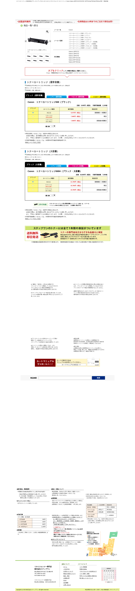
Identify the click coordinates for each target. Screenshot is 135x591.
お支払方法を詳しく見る (45, 485)
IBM (49, 401)
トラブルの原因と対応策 (93, 17)
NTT (104, 406)
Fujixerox (31, 395)
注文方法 (41, 17)
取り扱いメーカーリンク (86, 578)
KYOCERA (104, 395)
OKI (67, 395)
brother (104, 401)
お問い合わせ (111, 17)
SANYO (31, 406)
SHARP (86, 425)
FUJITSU (104, 390)
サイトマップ (114, 589)
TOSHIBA (31, 401)
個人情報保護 (105, 589)
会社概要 (76, 17)
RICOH (67, 390)
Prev (26, 41)
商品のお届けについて (69, 573)
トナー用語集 (83, 567)
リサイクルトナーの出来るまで (88, 571)
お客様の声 (66, 578)
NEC (86, 390)
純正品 (49, 112)
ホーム (24, 17)
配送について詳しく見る (113, 485)
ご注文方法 (45, 538)
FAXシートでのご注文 (33, 142)
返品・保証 (66, 576)
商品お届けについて (59, 17)
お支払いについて (68, 571)
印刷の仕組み (83, 569)
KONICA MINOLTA (67, 406)
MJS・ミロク (67, 411)
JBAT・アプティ (49, 411)
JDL (31, 411)
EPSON (49, 390)
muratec (49, 406)
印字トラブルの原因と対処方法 (88, 576)
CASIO (49, 395)
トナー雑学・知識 (84, 573)
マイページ (85, 5)
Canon (31, 390)
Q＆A (64, 580)
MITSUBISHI (49, 470)
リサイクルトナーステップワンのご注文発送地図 (101, 543)
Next (50, 41)
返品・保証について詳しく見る (79, 485)
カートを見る (107, 5)
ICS (86, 406)
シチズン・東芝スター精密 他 (86, 470)
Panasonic (86, 395)
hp (67, 401)
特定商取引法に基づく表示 (92, 589)
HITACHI (86, 401)
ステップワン (25, 571)
